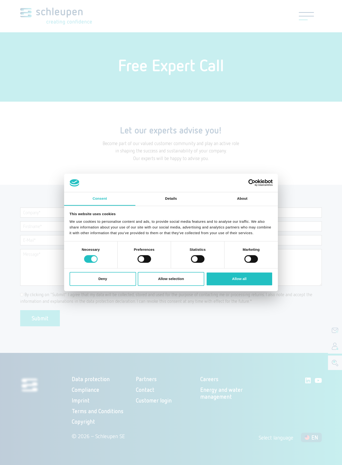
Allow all (239, 279)
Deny (102, 279)
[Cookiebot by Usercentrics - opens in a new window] (252, 182)
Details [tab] (171, 198)
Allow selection (171, 279)
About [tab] (242, 198)
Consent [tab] (100, 198)
